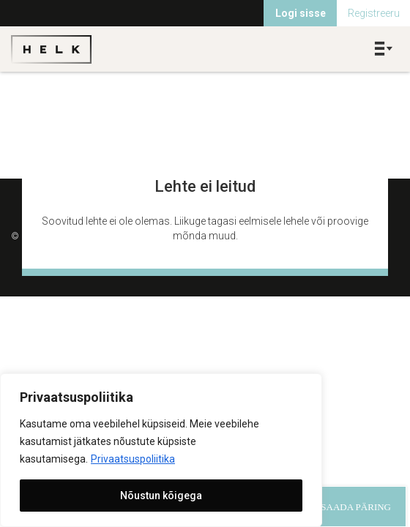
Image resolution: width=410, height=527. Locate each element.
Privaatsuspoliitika (133, 459)
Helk (51, 49)
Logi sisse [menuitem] (300, 13)
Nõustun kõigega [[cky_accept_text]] (161, 495)
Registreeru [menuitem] (374, 13)
